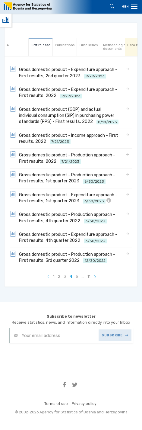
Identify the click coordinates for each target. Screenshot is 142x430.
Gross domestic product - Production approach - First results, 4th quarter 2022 (62, 217)
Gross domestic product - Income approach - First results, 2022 (64, 138)
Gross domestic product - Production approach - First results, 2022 (62, 158)
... (82, 276)
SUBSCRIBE (115, 335)
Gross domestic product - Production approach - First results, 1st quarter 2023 (62, 178)
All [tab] (9, 45)
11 (88, 276)
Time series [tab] (88, 45)
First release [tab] (40, 45)
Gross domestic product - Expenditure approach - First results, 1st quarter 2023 (63, 197)
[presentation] (55, 358)
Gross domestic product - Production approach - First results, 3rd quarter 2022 (62, 257)
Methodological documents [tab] (114, 47)
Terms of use (56, 403)
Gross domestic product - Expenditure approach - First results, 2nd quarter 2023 (63, 72)
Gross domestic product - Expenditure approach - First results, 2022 (63, 92)
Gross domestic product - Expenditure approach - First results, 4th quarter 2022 (63, 237)
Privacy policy (84, 403)
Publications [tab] (64, 45)
